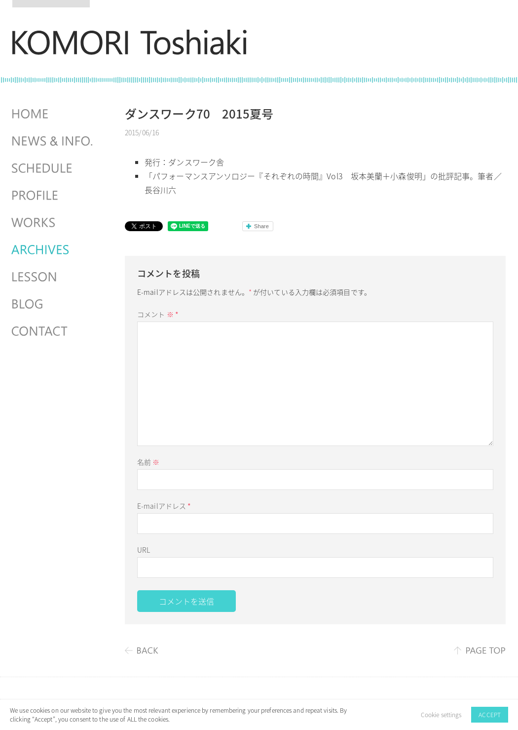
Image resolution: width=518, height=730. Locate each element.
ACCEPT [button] (490, 714)
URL (143, 549)
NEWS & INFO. (53, 141)
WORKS (53, 223)
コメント (158, 314)
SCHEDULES (53, 168)
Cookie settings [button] (441, 714)
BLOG (53, 304)
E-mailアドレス (164, 505)
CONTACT (53, 331)
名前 (148, 461)
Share (261, 226)
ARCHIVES (53, 250)
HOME (53, 114)
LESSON (53, 277)
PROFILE (53, 196)
